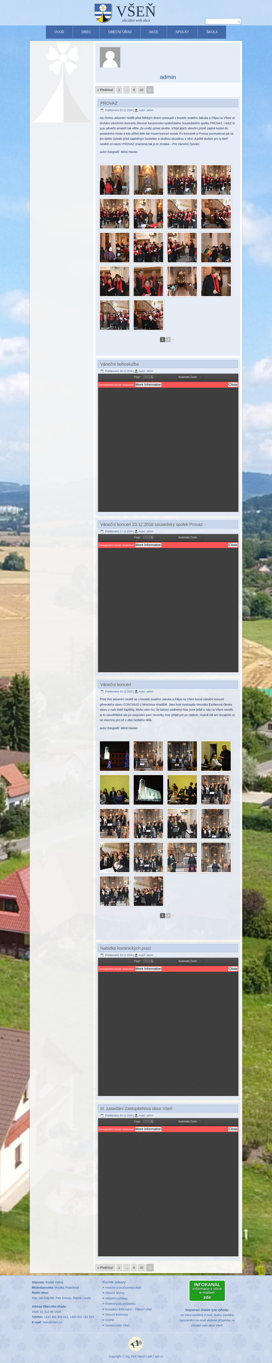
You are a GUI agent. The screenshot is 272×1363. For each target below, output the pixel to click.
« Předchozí (105, 90)
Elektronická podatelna (120, 1303)
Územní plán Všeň (117, 1325)
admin (149, 110)
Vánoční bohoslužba (119, 364)
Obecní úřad (120, 32)
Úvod (59, 32)
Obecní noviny (115, 1293)
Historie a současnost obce (123, 1287)
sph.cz (159, 1356)
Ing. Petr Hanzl (135, 1356)
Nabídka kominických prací (125, 948)
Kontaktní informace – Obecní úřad (128, 1309)
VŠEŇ (136, 11)
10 (141, 90)
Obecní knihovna (116, 1314)
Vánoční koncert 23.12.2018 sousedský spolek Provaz (151, 524)
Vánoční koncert (115, 684)
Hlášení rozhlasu (116, 1298)
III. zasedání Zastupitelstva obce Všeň (136, 1108)
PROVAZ (109, 103)
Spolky (182, 32)
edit (149, 1356)
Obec (86, 32)
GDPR (109, 1320)
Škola (212, 32)
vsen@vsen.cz (52, 1322)
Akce (153, 32)
